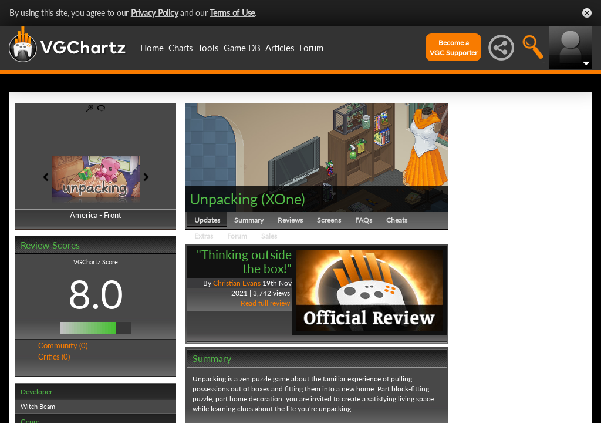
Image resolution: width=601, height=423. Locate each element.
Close (587, 13)
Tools (208, 47)
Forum (311, 47)
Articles (280, 47)
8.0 (95, 293)
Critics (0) (54, 356)
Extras (203, 235)
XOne (283, 198)
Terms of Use (232, 13)
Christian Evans (237, 282)
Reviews (290, 220)
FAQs (363, 220)
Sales (269, 235)
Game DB (242, 47)
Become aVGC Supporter (453, 47)
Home (152, 47)
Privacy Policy (154, 13)
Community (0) (62, 345)
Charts (180, 47)
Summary (249, 220)
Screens (329, 220)
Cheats (396, 220)
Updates (207, 220)
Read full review (265, 302)
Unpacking (224, 198)
